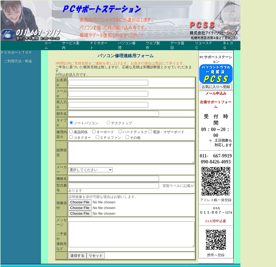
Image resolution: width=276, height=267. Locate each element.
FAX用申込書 (224, 217)
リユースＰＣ (205, 43)
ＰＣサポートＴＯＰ (16, 48)
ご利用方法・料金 (16, 57)
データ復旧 (179, 43)
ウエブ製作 (155, 43)
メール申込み (223, 89)
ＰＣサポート (100, 43)
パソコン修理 (128, 43)
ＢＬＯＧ (230, 43)
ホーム (49, 43)
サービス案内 (72, 43)
